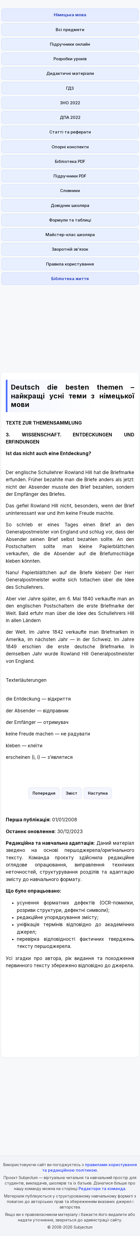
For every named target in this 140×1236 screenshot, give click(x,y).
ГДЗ (70, 88)
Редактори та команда (102, 1188)
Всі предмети (70, 29)
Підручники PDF (70, 176)
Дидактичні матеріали (70, 73)
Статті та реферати (70, 132)
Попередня (44, 793)
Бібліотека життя (70, 278)
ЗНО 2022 (70, 102)
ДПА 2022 (70, 117)
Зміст (71, 793)
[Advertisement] (70, 325)
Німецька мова (70, 14)
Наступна (98, 793)
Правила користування (70, 264)
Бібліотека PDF (70, 161)
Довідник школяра (70, 205)
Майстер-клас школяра (70, 234)
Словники (70, 190)
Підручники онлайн (70, 44)
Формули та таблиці (70, 220)
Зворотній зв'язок (70, 249)
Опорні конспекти (70, 146)
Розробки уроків (70, 58)
